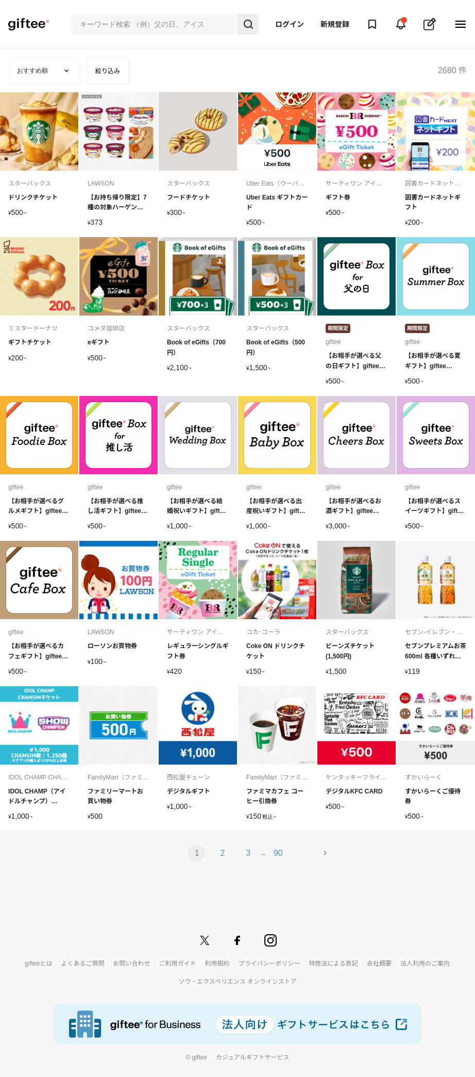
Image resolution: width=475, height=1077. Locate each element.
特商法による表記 (333, 963)
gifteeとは (38, 963)
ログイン (289, 24)
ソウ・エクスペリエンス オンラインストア (237, 981)
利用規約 (217, 963)
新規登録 (334, 24)
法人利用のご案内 (425, 963)
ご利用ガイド (177, 963)
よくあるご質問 (82, 963)
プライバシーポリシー (269, 963)
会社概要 (379, 963)
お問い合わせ (131, 963)
